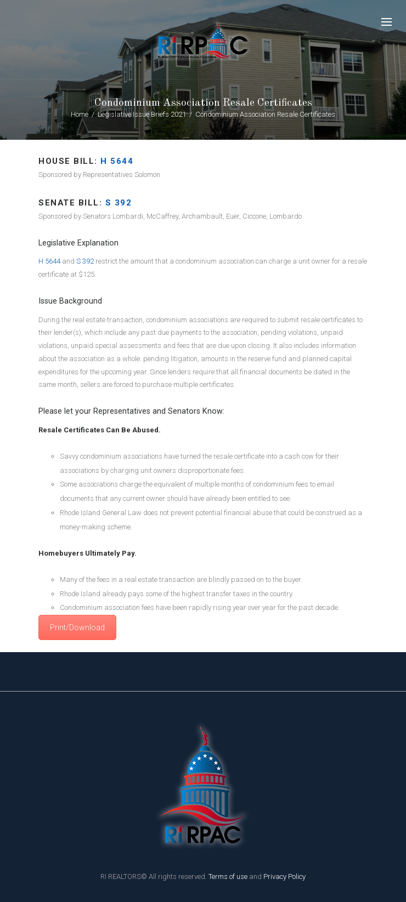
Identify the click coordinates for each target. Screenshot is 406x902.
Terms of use (227, 876)
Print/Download (77, 627)
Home (79, 114)
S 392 (85, 261)
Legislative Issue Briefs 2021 (142, 114)
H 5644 (116, 161)
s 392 (118, 203)
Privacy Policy (284, 876)
